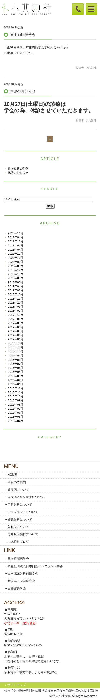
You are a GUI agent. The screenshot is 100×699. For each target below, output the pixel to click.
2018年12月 (15, 294)
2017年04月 (15, 331)
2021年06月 (15, 245)
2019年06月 (15, 278)
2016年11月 (15, 347)
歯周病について (18, 489)
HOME (12, 474)
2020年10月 (15, 257)
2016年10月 (15, 351)
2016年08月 (15, 359)
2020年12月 (15, 253)
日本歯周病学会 (23, 35)
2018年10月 (15, 302)
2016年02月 (15, 380)
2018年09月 (15, 306)
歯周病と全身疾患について (25, 497)
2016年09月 (15, 355)
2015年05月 (15, 416)
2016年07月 (15, 363)
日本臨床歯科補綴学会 (22, 573)
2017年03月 (15, 335)
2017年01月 (15, 339)
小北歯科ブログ (18, 541)
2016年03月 (15, 376)
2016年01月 (15, 384)
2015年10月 (15, 396)
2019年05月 (15, 282)
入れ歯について (18, 527)
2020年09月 (15, 261)
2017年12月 (15, 314)
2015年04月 (15, 420)
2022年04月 (15, 237)
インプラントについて (22, 512)
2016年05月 (15, 367)
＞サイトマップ (15, 685)
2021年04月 (15, 249)
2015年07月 (15, 408)
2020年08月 (15, 266)
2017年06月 (15, 322)
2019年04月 (15, 286)
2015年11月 (15, 392)
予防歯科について (19, 504)
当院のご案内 (16, 482)
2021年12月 (15, 241)
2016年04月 (15, 371)
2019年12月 (15, 270)
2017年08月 (15, 318)
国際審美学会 (16, 588)
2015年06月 (15, 412)
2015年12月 (15, 388)
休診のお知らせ (23, 91)
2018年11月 (15, 298)
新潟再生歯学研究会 (21, 581)
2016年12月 (15, 343)
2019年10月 (15, 274)
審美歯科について (19, 519)
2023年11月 (15, 233)
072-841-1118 (13, 634)
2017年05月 (15, 327)
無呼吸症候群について (22, 534)
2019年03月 (15, 290)
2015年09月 (15, 400)
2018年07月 (15, 310)
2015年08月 (15, 404)
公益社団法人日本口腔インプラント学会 (35, 566)
